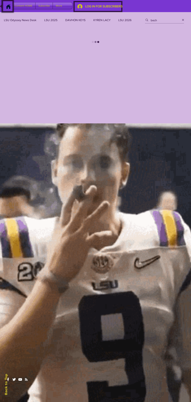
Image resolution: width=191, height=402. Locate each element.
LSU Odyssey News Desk (20, 20)
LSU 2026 (125, 20)
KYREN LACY (102, 20)
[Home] (8, 6)
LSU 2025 (50, 20)
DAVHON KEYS (75, 20)
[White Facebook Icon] (8, 379)
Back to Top (6, 384)
